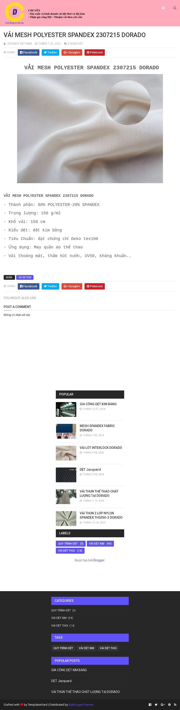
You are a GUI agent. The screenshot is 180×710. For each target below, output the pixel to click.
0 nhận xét (75, 43)
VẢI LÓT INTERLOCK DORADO (101, 448)
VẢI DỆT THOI (66, 550)
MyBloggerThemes (81, 704)
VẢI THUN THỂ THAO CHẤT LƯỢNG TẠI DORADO (85, 692)
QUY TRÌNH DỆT (68, 543)
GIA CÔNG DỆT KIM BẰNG (98, 404)
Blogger (98, 560)
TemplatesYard (37, 704)
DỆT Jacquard (90, 469)
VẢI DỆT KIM (24, 277)
